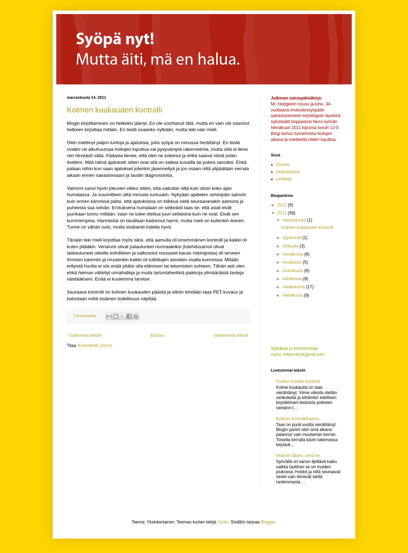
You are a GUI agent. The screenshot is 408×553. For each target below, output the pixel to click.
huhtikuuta (292, 278)
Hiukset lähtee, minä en (298, 455)
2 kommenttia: (86, 316)
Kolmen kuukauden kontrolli (114, 109)
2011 (283, 213)
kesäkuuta (292, 262)
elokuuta (291, 246)
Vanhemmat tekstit (230, 335)
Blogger (268, 522)
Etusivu (157, 335)
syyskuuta (292, 237)
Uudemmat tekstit (85, 335)
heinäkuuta (293, 254)
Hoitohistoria (288, 171)
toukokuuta (293, 270)
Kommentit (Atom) (95, 345)
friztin (223, 522)
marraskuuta (294, 220)
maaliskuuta (294, 286)
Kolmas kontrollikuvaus (297, 418)
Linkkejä (284, 178)
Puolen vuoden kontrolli (298, 381)
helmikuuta (293, 295)
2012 (283, 204)
